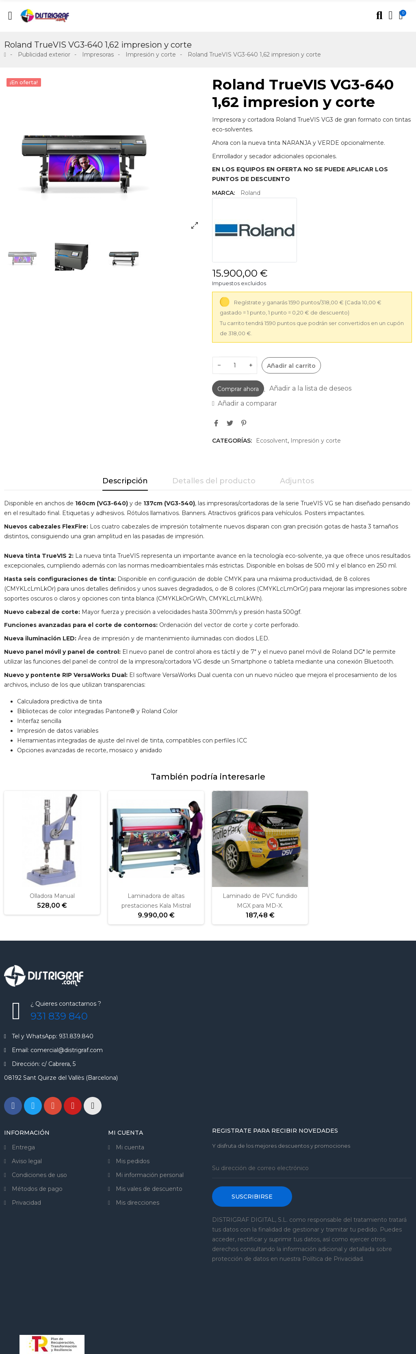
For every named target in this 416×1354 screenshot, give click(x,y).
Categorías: (232, 440)
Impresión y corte (315, 440)
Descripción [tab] (125, 480)
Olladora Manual (52, 896)
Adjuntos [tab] (297, 480)
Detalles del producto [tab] (214, 480)
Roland (250, 193)
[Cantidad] (235, 365)
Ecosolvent (272, 440)
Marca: (223, 193)
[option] (104, 156)
